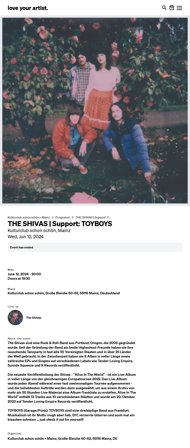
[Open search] (164, 7)
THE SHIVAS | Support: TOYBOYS (93, 217)
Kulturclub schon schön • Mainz (29, 217)
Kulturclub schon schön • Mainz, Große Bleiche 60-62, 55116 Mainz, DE (62, 438)
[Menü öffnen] (179, 7)
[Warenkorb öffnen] (171, 7)
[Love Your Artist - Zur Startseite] (28, 7)
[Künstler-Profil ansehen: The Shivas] (95, 317)
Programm (62, 217)
